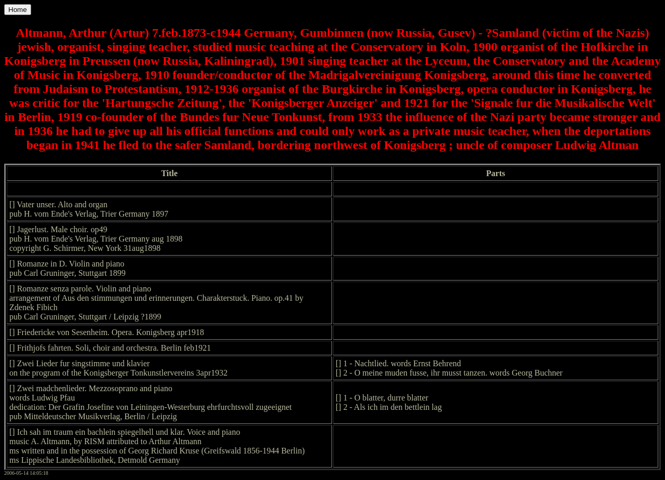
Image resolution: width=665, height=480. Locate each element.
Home (17, 10)
